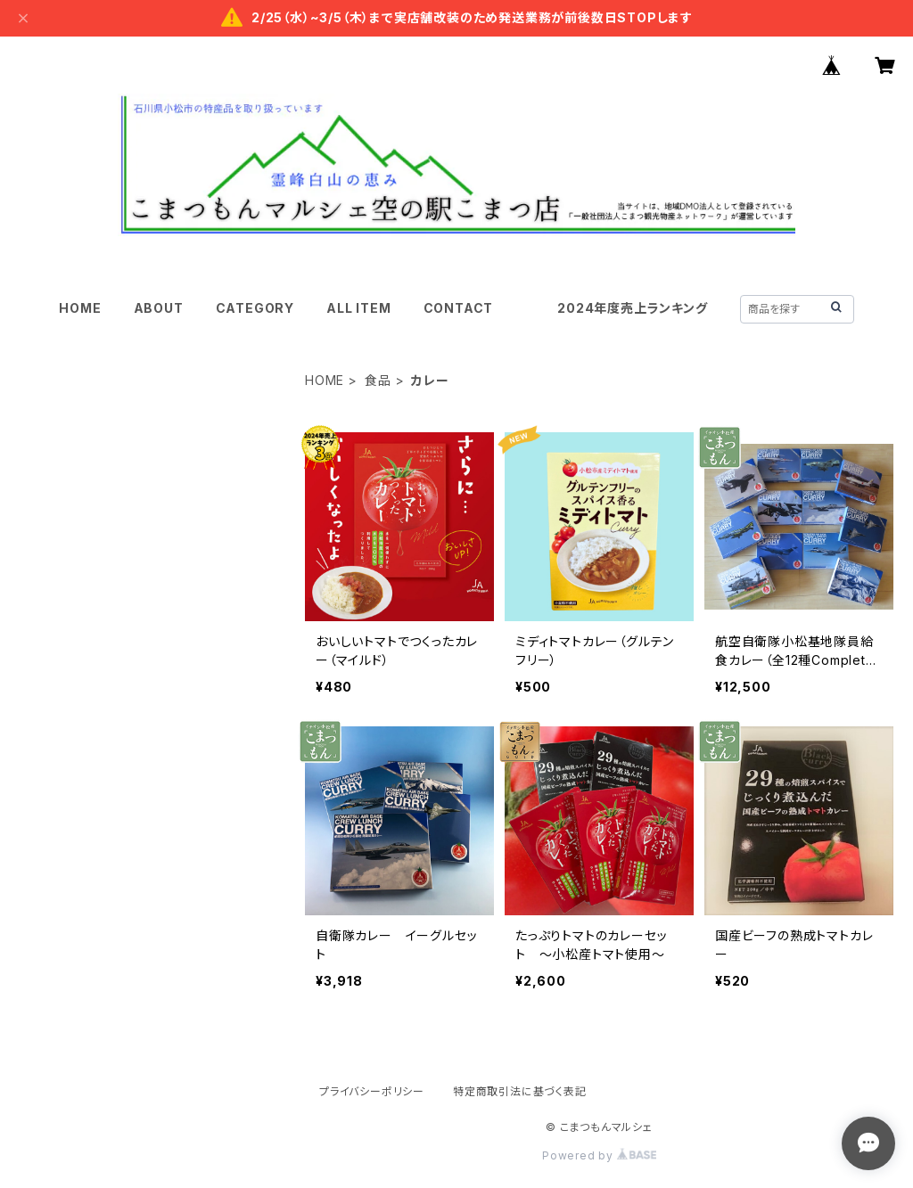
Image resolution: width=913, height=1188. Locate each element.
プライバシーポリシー (371, 1091)
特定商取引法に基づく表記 (520, 1091)
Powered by (599, 1155)
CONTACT (459, 307)
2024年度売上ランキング (632, 307)
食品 (378, 380)
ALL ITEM (358, 307)
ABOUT (159, 307)
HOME (80, 307)
